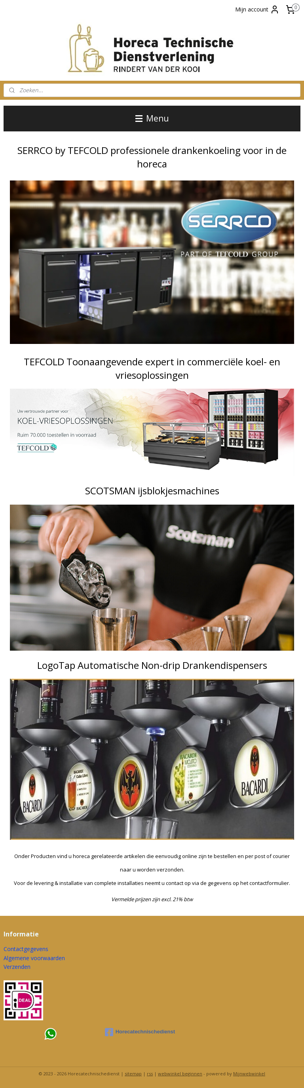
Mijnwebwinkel (249, 1074)
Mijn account (257, 9)
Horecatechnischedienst (140, 1032)
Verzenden (17, 966)
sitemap (133, 1074)
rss (150, 1074)
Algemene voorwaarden (34, 958)
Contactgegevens (26, 949)
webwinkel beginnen (180, 1074)
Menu (152, 118)
